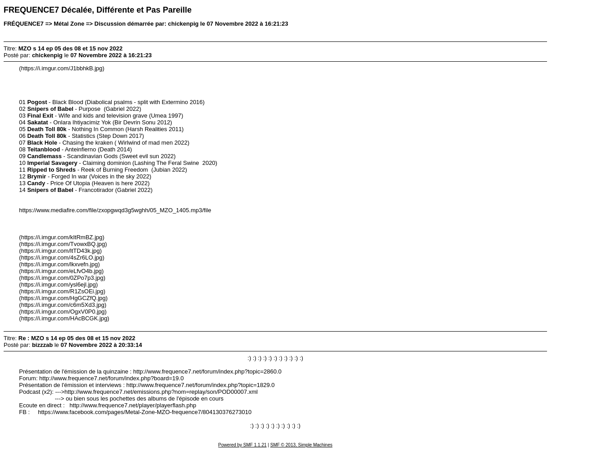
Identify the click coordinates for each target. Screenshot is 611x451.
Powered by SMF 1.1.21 (242, 444)
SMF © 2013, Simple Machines (301, 444)
